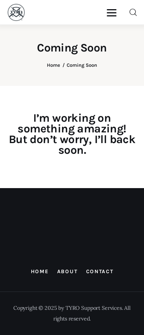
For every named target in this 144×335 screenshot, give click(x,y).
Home (53, 65)
